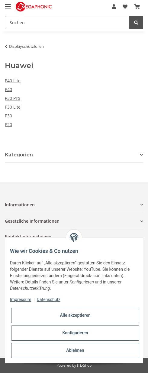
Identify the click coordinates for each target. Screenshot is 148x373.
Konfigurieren (75, 332)
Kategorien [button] (19, 155)
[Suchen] (67, 22)
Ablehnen (75, 350)
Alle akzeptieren (75, 315)
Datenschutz (48, 299)
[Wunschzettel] (125, 7)
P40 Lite (13, 80)
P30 (8, 116)
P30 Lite (13, 107)
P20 (8, 124)
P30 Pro (12, 98)
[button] (113, 7)
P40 (8, 89)
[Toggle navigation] (8, 4)
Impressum (20, 299)
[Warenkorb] (137, 7)
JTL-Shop (84, 365)
